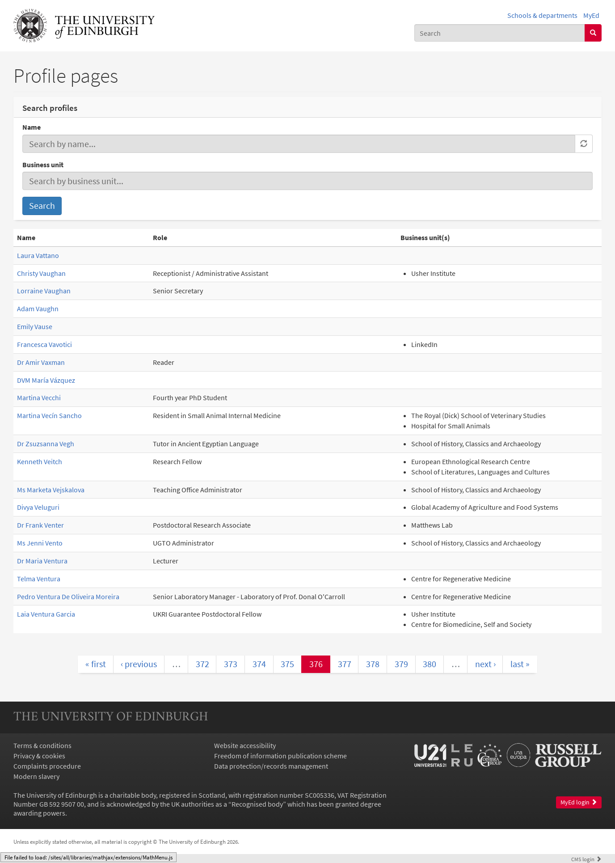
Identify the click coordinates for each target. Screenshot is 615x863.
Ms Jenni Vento (40, 542)
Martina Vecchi (39, 397)
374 (259, 663)
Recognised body (257, 804)
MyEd (591, 15)
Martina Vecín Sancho (49, 415)
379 (401, 663)
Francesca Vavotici (44, 344)
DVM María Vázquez (46, 380)
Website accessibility (245, 745)
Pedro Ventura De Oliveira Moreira (68, 596)
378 (372, 663)
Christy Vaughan (41, 273)
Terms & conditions (42, 745)
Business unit (42, 164)
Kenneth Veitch (39, 461)
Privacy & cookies (39, 755)
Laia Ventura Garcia (46, 613)
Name (31, 127)
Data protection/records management (271, 765)
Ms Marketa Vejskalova (50, 489)
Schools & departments (542, 15)
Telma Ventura (38, 578)
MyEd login (578, 802)
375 (287, 663)
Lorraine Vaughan (44, 290)
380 (429, 663)
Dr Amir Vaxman (41, 362)
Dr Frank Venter (40, 524)
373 (230, 663)
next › (485, 663)
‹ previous (139, 663)
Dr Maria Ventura (42, 560)
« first (95, 663)
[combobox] (499, 33)
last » (520, 663)
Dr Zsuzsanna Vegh (45, 443)
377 (344, 663)
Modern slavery (36, 776)
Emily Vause (34, 326)
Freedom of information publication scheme (280, 755)
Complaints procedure (47, 765)
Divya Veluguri (38, 507)
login (586, 859)
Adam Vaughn (38, 308)
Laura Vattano (38, 255)
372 (202, 663)
